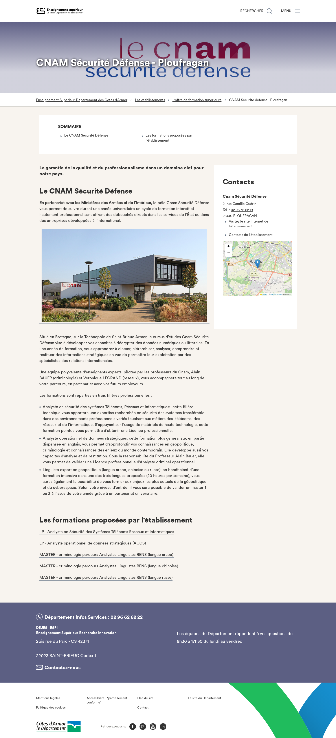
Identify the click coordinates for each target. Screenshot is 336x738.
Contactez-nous (62, 666)
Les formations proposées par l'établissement (167, 138)
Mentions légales (48, 697)
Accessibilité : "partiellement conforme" (107, 699)
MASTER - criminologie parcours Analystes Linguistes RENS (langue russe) (106, 577)
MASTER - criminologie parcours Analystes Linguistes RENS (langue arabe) (106, 555)
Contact (143, 706)
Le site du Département (204, 697)
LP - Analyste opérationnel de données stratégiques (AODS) (92, 543)
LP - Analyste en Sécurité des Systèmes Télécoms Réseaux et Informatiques (106, 532)
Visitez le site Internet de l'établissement (246, 224)
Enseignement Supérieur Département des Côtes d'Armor (81, 100)
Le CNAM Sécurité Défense (84, 135)
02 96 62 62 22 (126, 616)
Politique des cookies (51, 706)
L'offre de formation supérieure (197, 100)
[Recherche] (269, 11)
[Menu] (297, 11)
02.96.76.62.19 (242, 210)
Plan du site (145, 697)
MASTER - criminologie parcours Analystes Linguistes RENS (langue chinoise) (109, 566)
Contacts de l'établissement (249, 235)
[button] (257, 263)
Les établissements (150, 100)
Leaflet (263, 294)
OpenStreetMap (276, 294)
